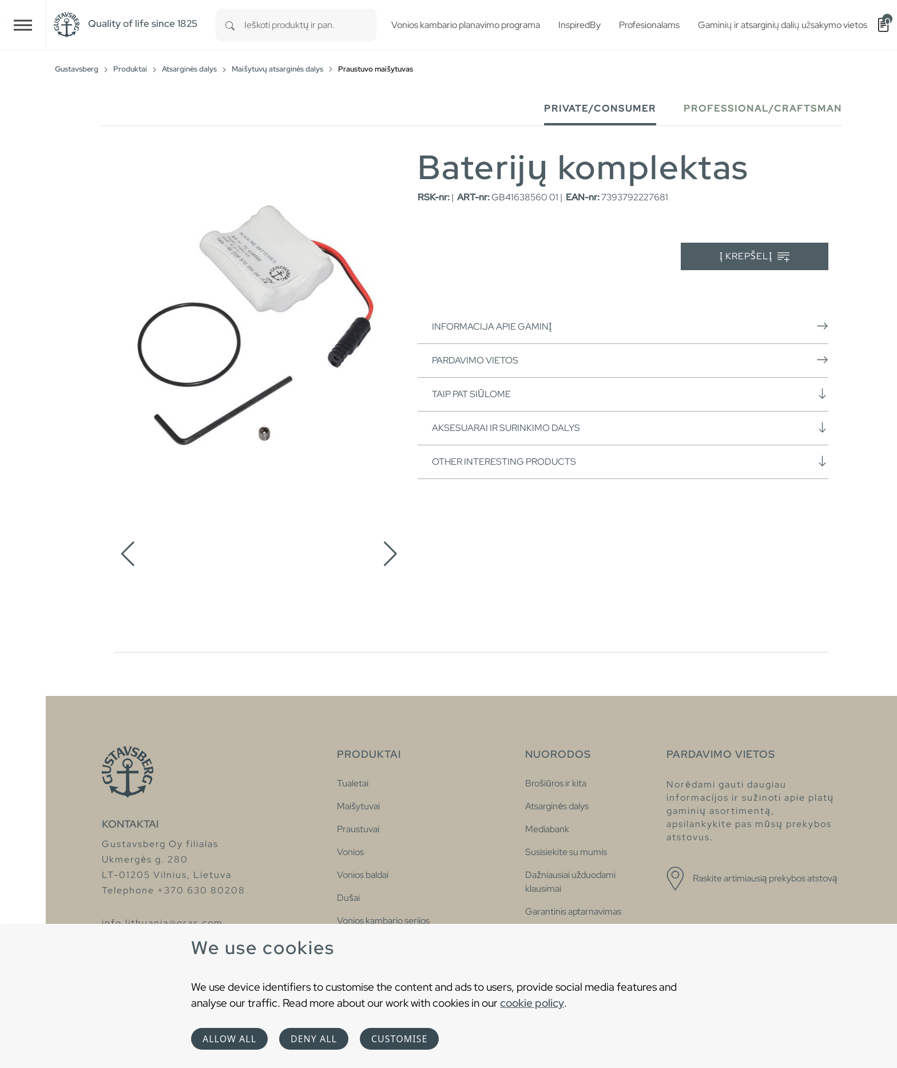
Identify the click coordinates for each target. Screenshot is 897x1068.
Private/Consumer (600, 108)
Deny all (314, 1039)
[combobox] (310, 24)
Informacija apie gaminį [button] (630, 326)
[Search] (230, 24)
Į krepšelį (755, 256)
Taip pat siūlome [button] (630, 393)
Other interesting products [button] (630, 461)
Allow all (229, 1039)
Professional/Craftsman (763, 108)
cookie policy (532, 1002)
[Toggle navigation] (23, 25)
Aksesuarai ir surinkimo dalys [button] (630, 427)
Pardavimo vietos (630, 360)
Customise (399, 1039)
